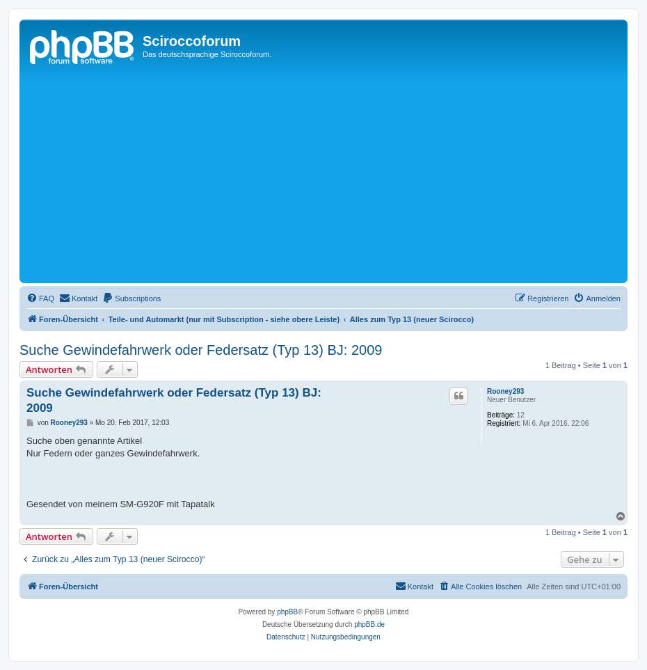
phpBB (287, 612)
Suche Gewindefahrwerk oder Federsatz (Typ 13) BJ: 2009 (200, 350)
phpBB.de (369, 624)
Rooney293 (505, 391)
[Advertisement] (335, 175)
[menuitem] (40, 298)
